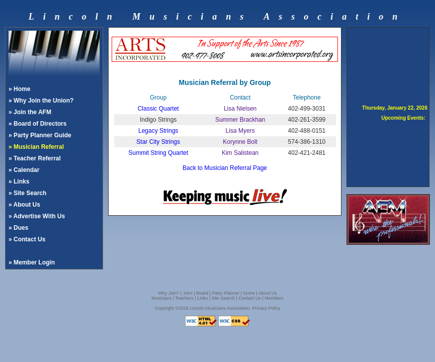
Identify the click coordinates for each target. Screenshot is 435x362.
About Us (267, 293)
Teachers (184, 298)
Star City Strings (158, 141)
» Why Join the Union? (41, 100)
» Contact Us (27, 239)
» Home (19, 89)
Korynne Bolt (240, 141)
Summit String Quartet (158, 152)
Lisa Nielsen (240, 108)
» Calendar (24, 169)
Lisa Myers (240, 130)
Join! (188, 293)
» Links (19, 181)
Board (202, 293)
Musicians (161, 298)
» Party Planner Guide (40, 135)
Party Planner (225, 293)
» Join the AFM (30, 112)
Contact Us (249, 298)
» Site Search (27, 193)
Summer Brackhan (240, 119)
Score (249, 293)
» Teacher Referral (35, 158)
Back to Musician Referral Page (225, 167)
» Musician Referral (36, 146)
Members (274, 298)
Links (202, 298)
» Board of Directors (37, 123)
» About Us (24, 204)
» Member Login (32, 262)
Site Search (223, 298)
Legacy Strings (158, 130)
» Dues (18, 227)
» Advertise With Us (37, 216)
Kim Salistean (240, 152)
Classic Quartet (158, 108)
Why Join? (168, 293)
